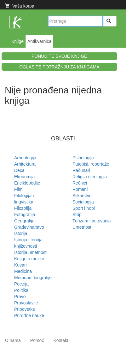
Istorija (20, 233)
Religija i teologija (89, 176)
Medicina (23, 271)
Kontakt (60, 340)
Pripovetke (24, 309)
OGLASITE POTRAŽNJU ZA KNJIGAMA (59, 67)
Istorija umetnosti (31, 252)
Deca (19, 170)
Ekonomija (24, 176)
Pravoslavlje (26, 302)
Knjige (17, 41)
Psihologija (83, 157)
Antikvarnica (39, 41)
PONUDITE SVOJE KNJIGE (59, 56)
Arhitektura (25, 164)
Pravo (20, 296)
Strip (77, 214)
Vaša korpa (19, 6)
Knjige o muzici (29, 258)
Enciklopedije (27, 182)
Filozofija (23, 208)
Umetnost (81, 227)
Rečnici (79, 182)
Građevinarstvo (29, 227)
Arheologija (25, 157)
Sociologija (83, 201)
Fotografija (24, 214)
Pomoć (37, 340)
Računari (81, 170)
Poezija (21, 283)
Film (18, 189)
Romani (80, 189)
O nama (13, 340)
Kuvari (20, 265)
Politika (21, 290)
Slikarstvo (82, 195)
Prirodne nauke (29, 315)
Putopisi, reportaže (90, 164)
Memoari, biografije (33, 277)
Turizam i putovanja (91, 220)
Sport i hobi (83, 208)
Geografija (24, 220)
